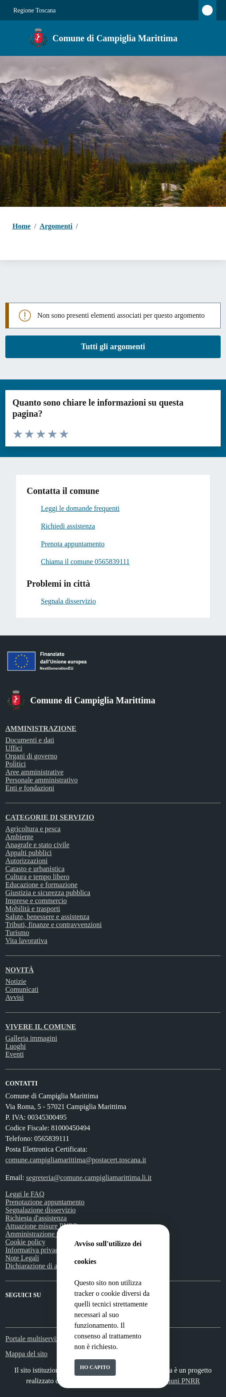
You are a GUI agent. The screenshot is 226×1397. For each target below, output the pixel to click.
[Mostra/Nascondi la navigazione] (10, 37)
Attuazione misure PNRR (41, 1226)
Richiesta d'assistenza (36, 1218)
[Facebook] (10, 1306)
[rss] (42, 1306)
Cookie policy (25, 1242)
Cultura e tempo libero (37, 876)
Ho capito (95, 1367)
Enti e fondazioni (29, 788)
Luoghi (15, 1046)
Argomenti (56, 226)
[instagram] (26, 1306)
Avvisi (14, 997)
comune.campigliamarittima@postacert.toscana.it (75, 1160)
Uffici (13, 748)
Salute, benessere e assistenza (47, 916)
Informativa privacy (33, 1250)
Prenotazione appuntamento (44, 1202)
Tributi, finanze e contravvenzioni (53, 924)
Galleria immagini (31, 1038)
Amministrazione (40, 728)
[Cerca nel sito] (207, 38)
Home (21, 226)
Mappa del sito (26, 1354)
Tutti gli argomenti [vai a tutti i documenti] (113, 346)
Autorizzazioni (26, 860)
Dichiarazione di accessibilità (47, 1266)
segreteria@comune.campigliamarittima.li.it (89, 1177)
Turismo (17, 932)
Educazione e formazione (41, 884)
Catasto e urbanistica (34, 868)
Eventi (14, 1054)
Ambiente (19, 837)
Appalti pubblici (28, 852)
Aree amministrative (34, 772)
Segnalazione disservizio (40, 1210)
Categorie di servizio (49, 817)
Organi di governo (31, 756)
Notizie (15, 981)
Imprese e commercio (36, 900)
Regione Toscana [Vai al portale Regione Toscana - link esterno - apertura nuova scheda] (34, 10)
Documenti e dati (29, 740)
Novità (19, 970)
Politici (15, 764)
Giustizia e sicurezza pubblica (47, 892)
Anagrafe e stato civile (37, 844)
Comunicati (22, 989)
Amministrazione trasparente (46, 1234)
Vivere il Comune (40, 1026)
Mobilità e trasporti (32, 908)
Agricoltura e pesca (32, 829)
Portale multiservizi (33, 1338)
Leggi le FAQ (24, 1194)
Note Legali (22, 1258)
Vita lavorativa (26, 940)
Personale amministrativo (41, 780)
